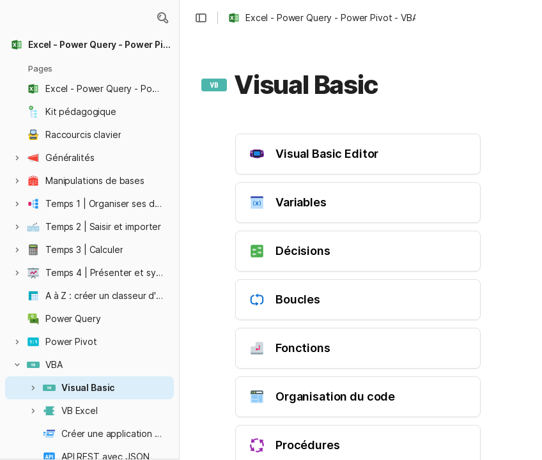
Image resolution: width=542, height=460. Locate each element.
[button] (162, 18)
